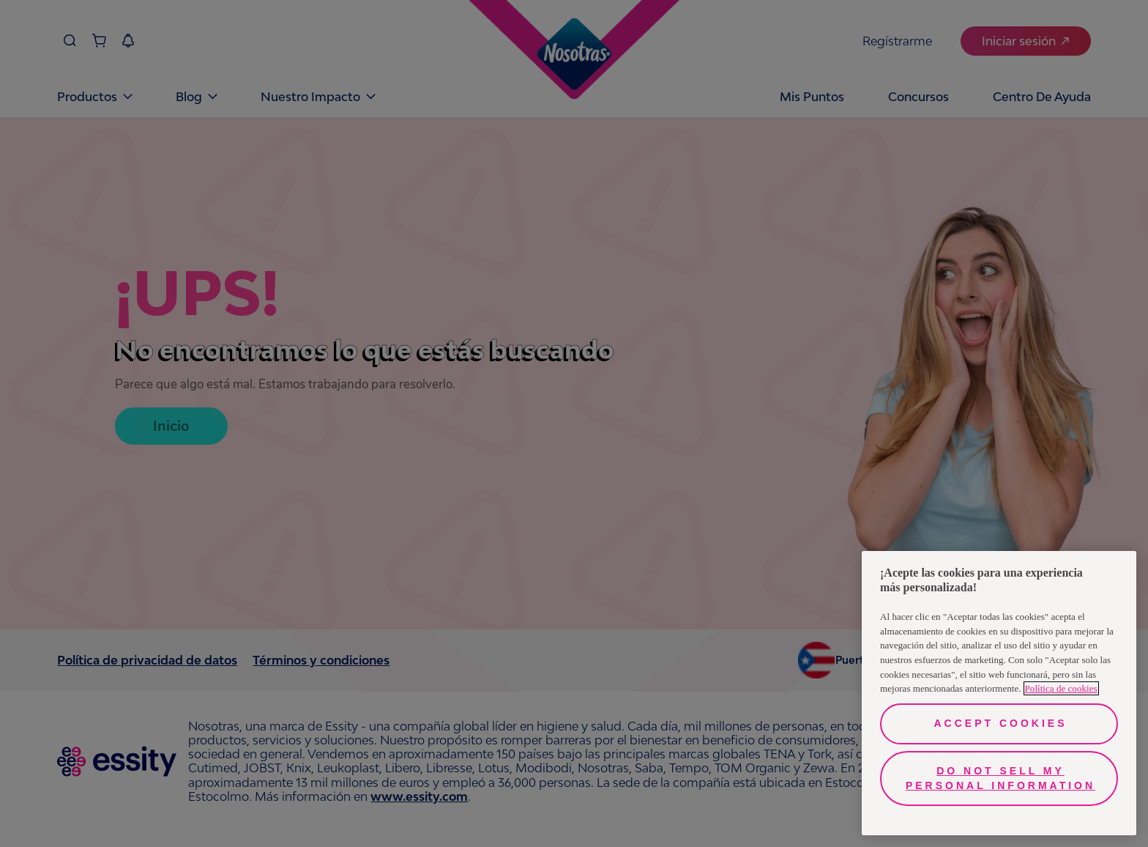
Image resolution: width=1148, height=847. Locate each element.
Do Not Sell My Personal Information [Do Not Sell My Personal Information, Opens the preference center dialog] (1000, 778)
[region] (999, 693)
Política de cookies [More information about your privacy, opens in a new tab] (1061, 688)
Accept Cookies (1000, 723)
